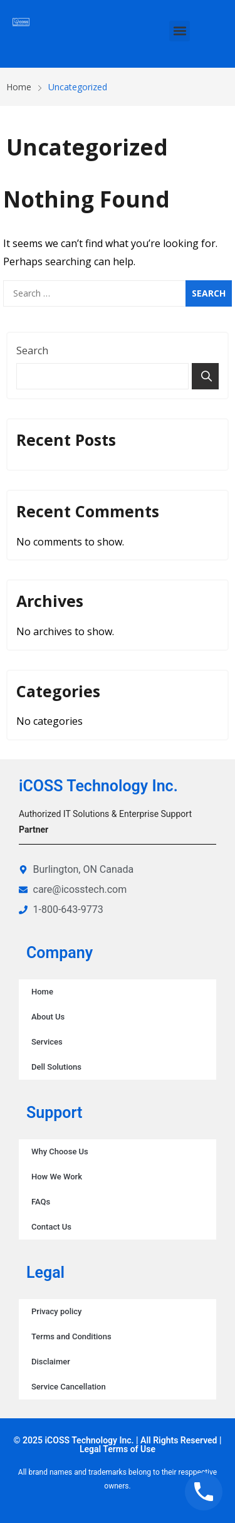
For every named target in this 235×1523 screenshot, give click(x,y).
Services (47, 1041)
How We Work (56, 1176)
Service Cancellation (68, 1386)
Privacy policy (56, 1311)
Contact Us (51, 1226)
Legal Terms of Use (117, 1449)
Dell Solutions (56, 1067)
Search (32, 350)
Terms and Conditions (71, 1336)
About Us (48, 1016)
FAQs (40, 1201)
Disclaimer (50, 1361)
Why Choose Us (59, 1151)
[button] (179, 31)
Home (42, 991)
